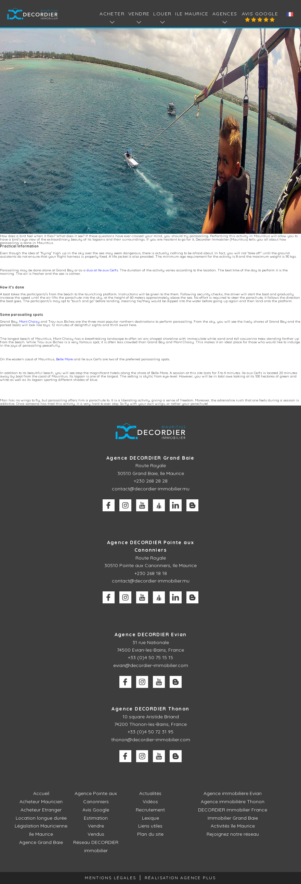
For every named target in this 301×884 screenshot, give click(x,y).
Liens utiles (150, 826)
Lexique (150, 818)
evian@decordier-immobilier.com (150, 665)
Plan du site (150, 834)
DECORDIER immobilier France (232, 810)
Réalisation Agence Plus (180, 877)
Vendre (96, 826)
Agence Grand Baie (41, 842)
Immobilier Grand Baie (233, 818)
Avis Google (260, 14)
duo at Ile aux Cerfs (102, 270)
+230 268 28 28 (151, 481)
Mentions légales (110, 877)
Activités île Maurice (233, 826)
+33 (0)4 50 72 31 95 (150, 732)
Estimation (96, 818)
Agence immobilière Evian (233, 793)
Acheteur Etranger (41, 810)
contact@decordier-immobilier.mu (150, 489)
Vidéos (150, 801)
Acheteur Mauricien (41, 801)
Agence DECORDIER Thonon (150, 709)
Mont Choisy (29, 321)
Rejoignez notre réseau (233, 834)
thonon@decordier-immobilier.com (150, 739)
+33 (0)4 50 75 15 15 (150, 657)
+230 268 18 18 (150, 573)
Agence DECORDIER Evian (151, 634)
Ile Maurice (191, 14)
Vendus (96, 834)
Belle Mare (64, 359)
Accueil (41, 793)
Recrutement (150, 810)
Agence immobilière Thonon (232, 801)
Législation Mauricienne (41, 826)
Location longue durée (41, 818)
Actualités (150, 793)
